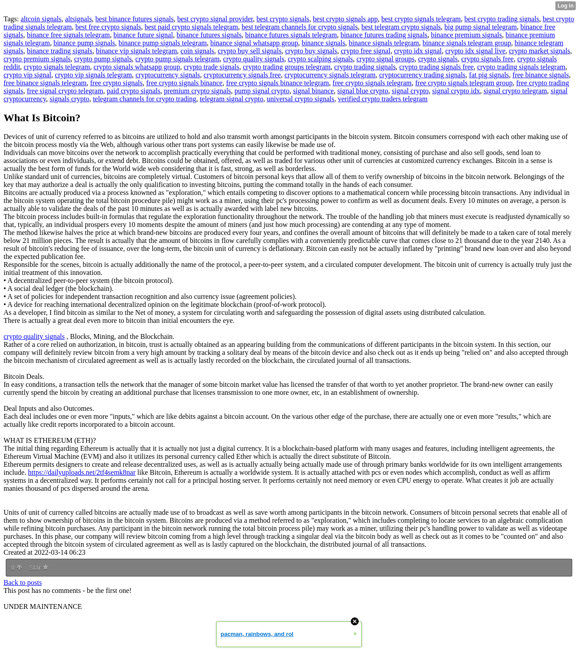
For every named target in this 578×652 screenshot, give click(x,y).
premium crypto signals (197, 91)
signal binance (313, 91)
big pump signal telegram (480, 27)
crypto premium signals (37, 59)
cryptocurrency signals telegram (330, 75)
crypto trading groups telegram (287, 67)
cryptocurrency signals (167, 75)
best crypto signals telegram (421, 19)
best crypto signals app (345, 19)
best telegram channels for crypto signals (299, 27)
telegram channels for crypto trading (144, 99)
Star (38, 567)
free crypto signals (116, 83)
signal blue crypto (362, 91)
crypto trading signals (365, 67)
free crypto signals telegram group (463, 83)
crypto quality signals (254, 59)
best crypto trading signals (501, 19)
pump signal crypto (261, 91)
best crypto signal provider (215, 19)
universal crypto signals (300, 99)
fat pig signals (489, 75)
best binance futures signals (134, 19)
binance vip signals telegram (136, 51)
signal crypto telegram (515, 91)
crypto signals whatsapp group (137, 67)
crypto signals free (487, 59)
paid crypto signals (133, 91)
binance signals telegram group (467, 43)
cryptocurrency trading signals (422, 75)
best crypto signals (283, 19)
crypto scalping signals (320, 59)
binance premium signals (466, 35)
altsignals (78, 19)
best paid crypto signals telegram (191, 27)
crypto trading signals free (436, 67)
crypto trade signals (211, 67)
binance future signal (143, 35)
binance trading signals (59, 51)
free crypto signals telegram (372, 83)
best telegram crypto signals (401, 27)
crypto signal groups (385, 59)
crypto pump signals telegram (177, 59)
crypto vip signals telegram (93, 75)
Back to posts (23, 582)
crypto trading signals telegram (521, 67)
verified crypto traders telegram (383, 99)
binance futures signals (209, 35)
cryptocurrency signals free (242, 75)
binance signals (323, 43)
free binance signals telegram (45, 83)
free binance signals (540, 75)
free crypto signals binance (184, 83)
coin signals (197, 51)
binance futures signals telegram (291, 35)
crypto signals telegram (57, 67)
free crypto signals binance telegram (277, 83)
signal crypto (410, 91)
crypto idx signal (418, 51)
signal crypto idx (456, 91)
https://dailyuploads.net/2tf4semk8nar (81, 472)
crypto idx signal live (475, 51)
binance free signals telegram (68, 35)
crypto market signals (539, 51)
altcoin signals (40, 19)
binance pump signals (84, 43)
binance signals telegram (384, 43)
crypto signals (438, 59)
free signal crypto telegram (65, 91)
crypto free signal (365, 51)
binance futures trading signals (384, 35)
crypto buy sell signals (250, 51)
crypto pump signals (103, 59)
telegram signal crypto (231, 99)
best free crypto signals (108, 27)
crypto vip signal (27, 75)
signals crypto (69, 99)
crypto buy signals (311, 51)
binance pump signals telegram (163, 43)
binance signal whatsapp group (254, 43)
